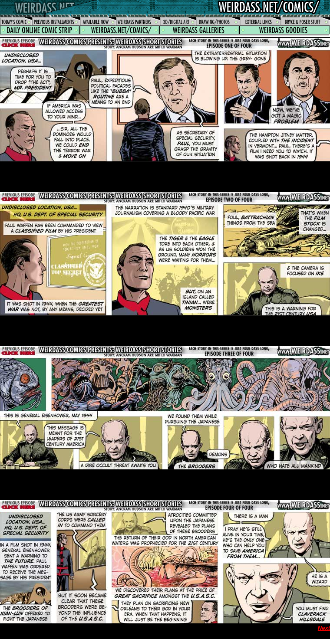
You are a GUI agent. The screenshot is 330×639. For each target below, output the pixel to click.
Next (324, 628)
